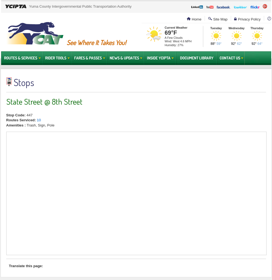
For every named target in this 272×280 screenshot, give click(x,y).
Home (194, 19)
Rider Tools (57, 58)
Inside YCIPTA (160, 58)
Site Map (218, 19)
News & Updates (125, 58)
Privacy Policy (247, 19)
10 (39, 120)
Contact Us (231, 58)
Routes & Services (22, 58)
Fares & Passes (89, 58)
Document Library (196, 58)
